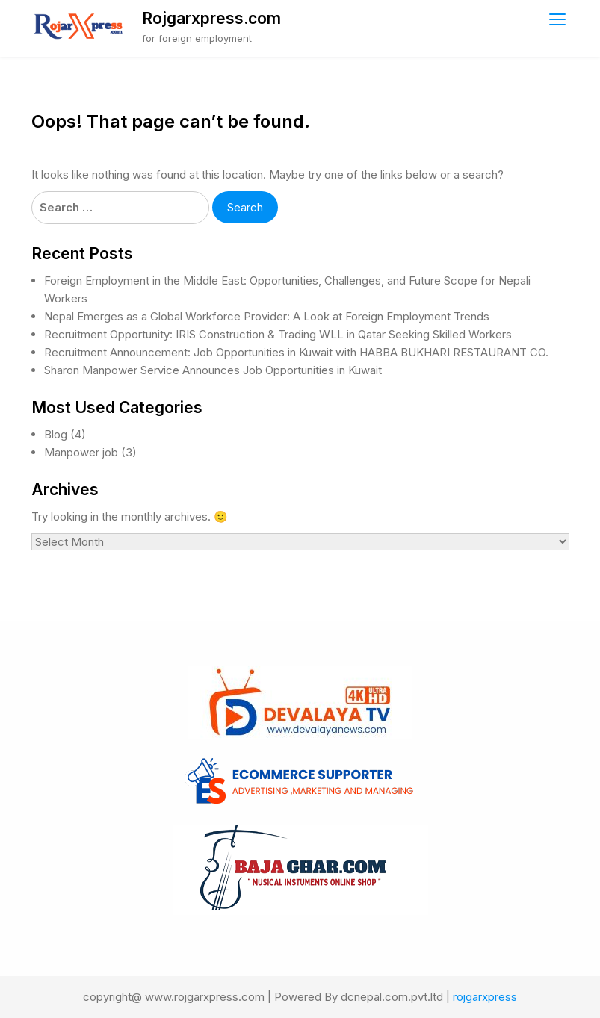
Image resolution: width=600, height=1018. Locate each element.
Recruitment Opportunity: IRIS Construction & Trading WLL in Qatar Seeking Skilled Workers (278, 334)
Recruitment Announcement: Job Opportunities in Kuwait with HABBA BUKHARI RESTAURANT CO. (296, 352)
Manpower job (81, 452)
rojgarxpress (485, 997)
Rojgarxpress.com (211, 18)
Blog (55, 434)
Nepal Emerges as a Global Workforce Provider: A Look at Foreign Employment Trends (266, 316)
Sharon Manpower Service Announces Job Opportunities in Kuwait (213, 370)
